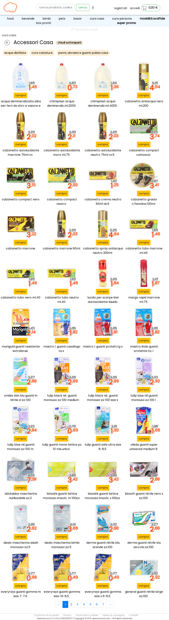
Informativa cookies (87, 615)
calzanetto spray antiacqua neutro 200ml (103, 250)
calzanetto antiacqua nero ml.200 (144, 103)
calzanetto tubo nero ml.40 (20, 297)
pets (62, 18)
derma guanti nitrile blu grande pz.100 (103, 545)
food (10, 18)
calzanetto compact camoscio (144, 152)
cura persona (122, 18)
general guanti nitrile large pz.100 (144, 594)
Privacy (67, 615)
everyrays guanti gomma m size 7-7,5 (21, 594)
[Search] (56, 7)
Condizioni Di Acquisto (46, 615)
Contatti (133, 615)
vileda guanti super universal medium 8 (144, 446)
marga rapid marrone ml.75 (144, 299)
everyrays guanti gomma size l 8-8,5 (62, 594)
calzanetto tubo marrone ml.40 (144, 250)
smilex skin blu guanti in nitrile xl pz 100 (20, 397)
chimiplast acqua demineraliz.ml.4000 (102, 103)
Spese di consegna (113, 615)
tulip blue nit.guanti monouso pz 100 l (144, 397)
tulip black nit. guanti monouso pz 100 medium (61, 397)
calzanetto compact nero (20, 199)
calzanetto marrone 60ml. (62, 248)
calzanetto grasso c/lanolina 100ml (144, 201)
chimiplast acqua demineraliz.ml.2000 (61, 103)
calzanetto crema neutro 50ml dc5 (103, 201)
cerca (82, 7)
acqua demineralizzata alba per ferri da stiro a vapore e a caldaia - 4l (21, 105)
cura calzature (42, 53)
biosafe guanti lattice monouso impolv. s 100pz (102, 496)
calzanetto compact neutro (62, 201)
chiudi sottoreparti (69, 42)
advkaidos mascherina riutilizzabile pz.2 (21, 496)
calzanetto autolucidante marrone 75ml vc (21, 152)
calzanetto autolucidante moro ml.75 (62, 152)
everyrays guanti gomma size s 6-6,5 (103, 594)
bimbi (47, 18)
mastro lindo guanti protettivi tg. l (144, 348)
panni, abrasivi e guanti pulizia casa (83, 53)
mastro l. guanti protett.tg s (103, 346)
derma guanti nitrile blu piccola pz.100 (144, 545)
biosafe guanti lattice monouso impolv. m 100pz (61, 496)
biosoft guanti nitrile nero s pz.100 (144, 496)
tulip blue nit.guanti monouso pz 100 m (20, 446)
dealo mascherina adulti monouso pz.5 (20, 545)
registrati (120, 8)
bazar (77, 18)
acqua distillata (15, 53)
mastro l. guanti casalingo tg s (61, 348)
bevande (28, 18)
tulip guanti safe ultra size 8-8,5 (103, 446)
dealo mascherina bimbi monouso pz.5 (62, 545)
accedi (135, 8)
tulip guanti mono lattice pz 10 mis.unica (62, 446)
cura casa (97, 18)
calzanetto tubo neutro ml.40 (62, 299)
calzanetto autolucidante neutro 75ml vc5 (103, 152)
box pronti (43, 23)
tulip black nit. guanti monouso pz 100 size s (102, 397)
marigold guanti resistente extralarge (21, 348)
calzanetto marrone (20, 248)
